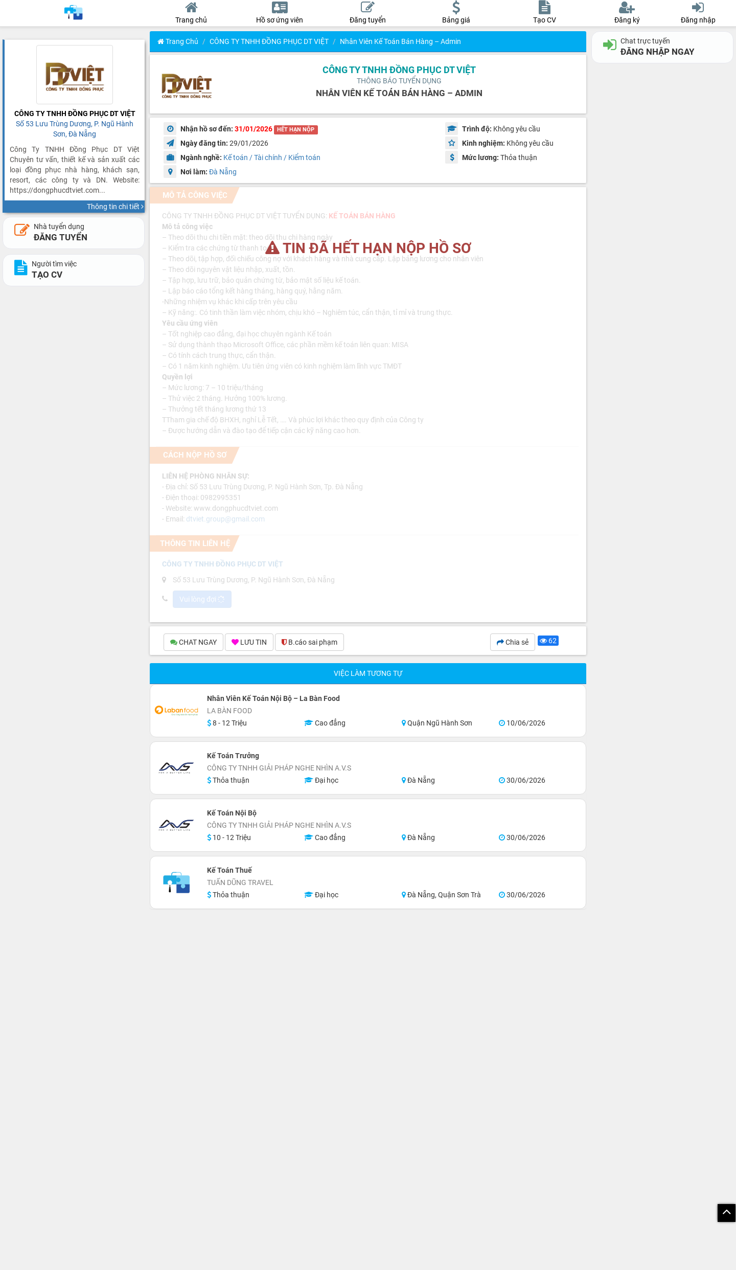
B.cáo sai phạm (309, 642)
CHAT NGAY (193, 642)
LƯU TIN (249, 642)
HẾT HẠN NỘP (295, 129)
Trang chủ (177, 41)
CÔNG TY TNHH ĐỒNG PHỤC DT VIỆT (269, 41)
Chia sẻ (512, 642)
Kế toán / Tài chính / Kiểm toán (271, 157)
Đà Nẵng (223, 172)
